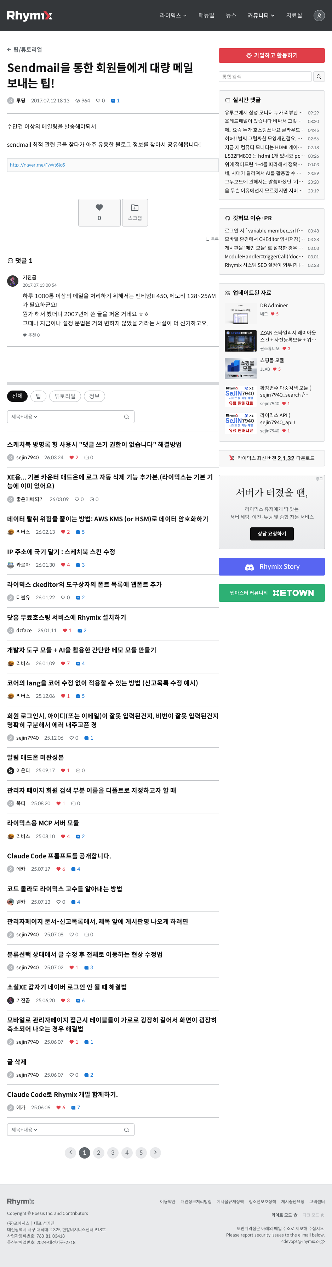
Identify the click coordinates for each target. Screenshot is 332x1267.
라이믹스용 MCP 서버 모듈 (43, 823)
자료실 (294, 15)
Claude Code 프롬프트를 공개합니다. (59, 856)
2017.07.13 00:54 (40, 285)
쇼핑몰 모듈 (272, 360)
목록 (212, 239)
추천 (31, 335)
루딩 (20, 100)
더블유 (23, 597)
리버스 (23, 532)
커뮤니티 (261, 15)
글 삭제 (17, 1062)
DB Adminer (274, 305)
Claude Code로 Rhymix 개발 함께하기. (62, 1095)
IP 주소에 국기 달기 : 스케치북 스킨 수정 (61, 552)
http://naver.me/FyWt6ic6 (37, 165)
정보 (94, 396)
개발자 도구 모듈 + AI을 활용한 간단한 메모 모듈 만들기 (81, 650)
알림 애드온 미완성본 (35, 758)
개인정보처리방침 (196, 1201)
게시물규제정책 (230, 1201)
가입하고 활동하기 (272, 55)
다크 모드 (314, 1215)
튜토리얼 (65, 396)
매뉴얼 (206, 15)
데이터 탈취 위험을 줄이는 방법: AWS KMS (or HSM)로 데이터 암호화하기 (107, 519)
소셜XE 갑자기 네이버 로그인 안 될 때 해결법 (67, 987)
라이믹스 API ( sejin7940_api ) (277, 419)
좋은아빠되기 (30, 499)
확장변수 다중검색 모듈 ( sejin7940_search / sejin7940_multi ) (285, 392)
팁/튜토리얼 (24, 50)
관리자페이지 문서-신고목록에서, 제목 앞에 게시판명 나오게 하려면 (97, 922)
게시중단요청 (292, 1201)
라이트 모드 (284, 1215)
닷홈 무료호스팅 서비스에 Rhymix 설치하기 (66, 618)
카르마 (23, 565)
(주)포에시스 (18, 1223)
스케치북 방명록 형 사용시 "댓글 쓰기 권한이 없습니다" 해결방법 (94, 445)
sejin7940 (27, 457)
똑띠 (20, 803)
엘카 (20, 902)
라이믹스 (173, 15)
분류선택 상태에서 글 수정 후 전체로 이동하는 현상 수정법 (85, 955)
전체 (17, 396)
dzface (24, 630)
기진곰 (29, 277)
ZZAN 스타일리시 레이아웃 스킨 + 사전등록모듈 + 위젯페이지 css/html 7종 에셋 (288, 336)
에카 (20, 869)
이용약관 (168, 1201)
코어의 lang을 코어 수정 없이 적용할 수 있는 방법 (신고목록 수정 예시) (102, 683)
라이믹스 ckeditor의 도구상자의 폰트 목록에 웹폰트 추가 (84, 585)
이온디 (23, 770)
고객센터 (317, 1201)
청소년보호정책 (262, 1201)
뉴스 (231, 15)
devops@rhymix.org (303, 1241)
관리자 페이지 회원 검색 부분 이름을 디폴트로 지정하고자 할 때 (91, 791)
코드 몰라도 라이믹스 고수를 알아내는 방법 (64, 889)
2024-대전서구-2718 (55, 1242)
